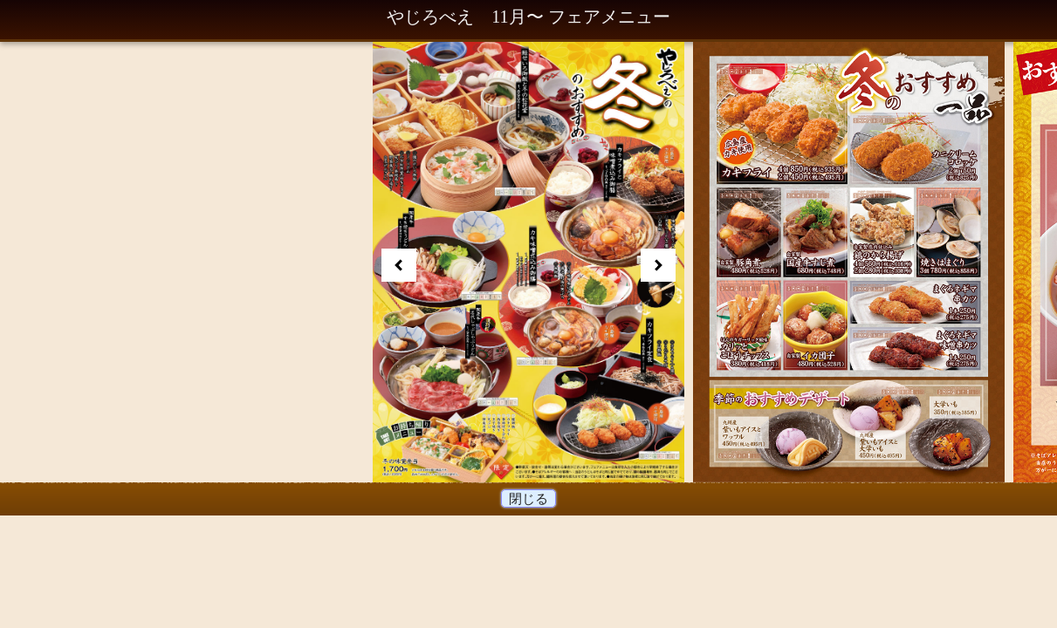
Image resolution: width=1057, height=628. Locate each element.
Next (658, 265)
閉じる (529, 498)
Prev (398, 265)
